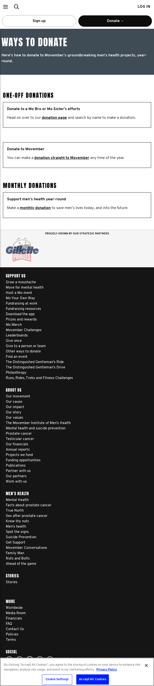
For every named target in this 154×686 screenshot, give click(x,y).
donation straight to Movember (61, 158)
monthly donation (35, 208)
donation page (54, 118)
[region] (77, 672)
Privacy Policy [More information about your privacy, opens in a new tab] (106, 669)
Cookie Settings (57, 679)
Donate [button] (115, 23)
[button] (5, 6)
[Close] (146, 665)
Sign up (39, 21)
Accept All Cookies (92, 679)
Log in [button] (144, 7)
